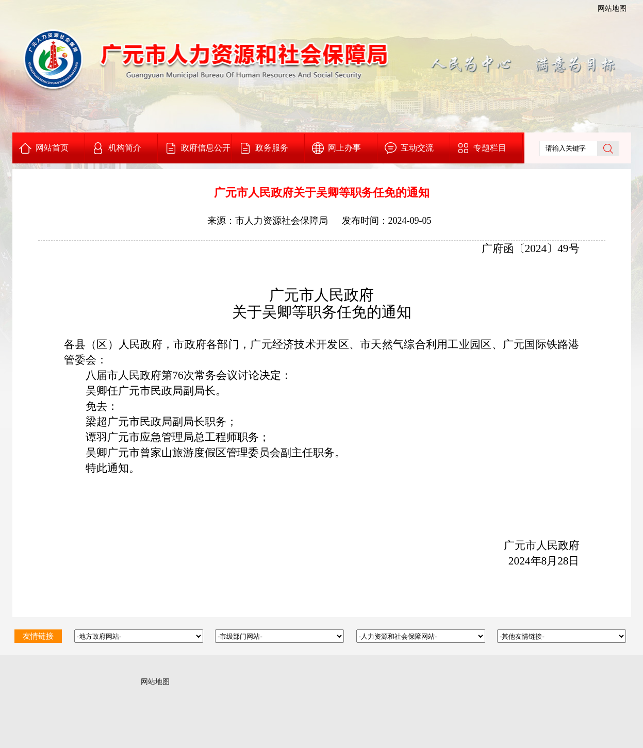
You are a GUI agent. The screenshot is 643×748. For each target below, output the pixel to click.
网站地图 (612, 8)
